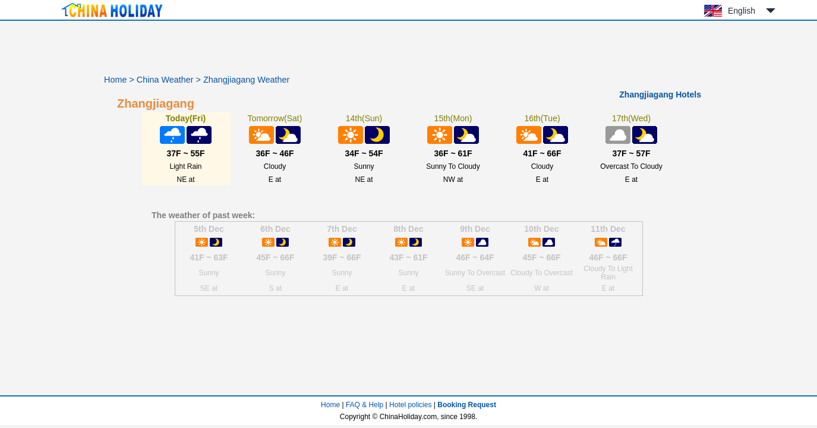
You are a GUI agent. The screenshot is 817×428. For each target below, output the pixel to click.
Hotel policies (410, 405)
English (741, 10)
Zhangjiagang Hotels (660, 94)
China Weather (165, 79)
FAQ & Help (364, 405)
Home (115, 79)
